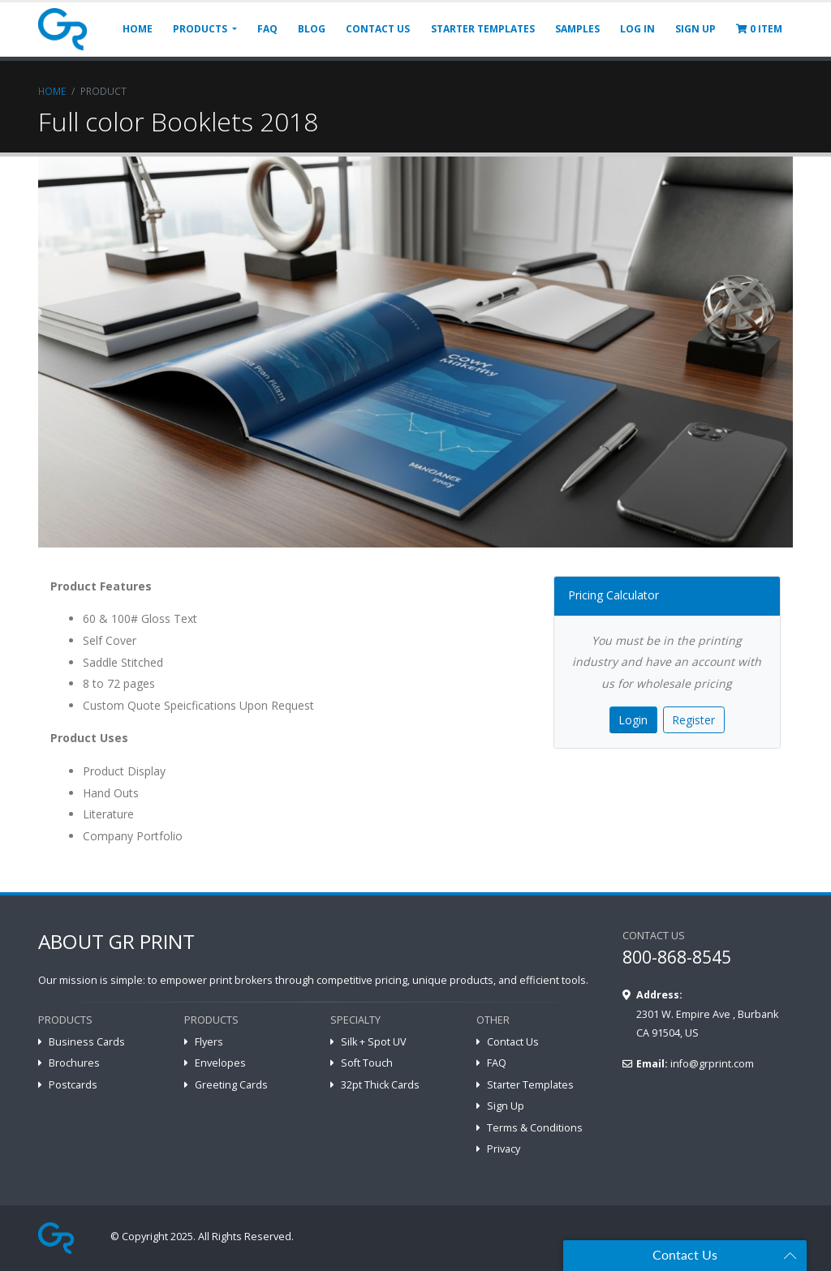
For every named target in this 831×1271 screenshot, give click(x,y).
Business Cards (87, 1042)
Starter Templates (530, 1085)
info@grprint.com (712, 1064)
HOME (138, 29)
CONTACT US (378, 29)
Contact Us (513, 1042)
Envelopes (220, 1063)
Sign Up (505, 1106)
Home (52, 90)
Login (633, 720)
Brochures (74, 1063)
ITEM (759, 29)
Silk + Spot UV (374, 1042)
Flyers (209, 1042)
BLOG (311, 29)
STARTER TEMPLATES (483, 29)
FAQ (267, 29)
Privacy (503, 1149)
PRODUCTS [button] (201, 29)
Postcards (73, 1085)
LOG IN (637, 29)
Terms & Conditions (535, 1128)
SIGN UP (695, 29)
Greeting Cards (231, 1085)
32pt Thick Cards (380, 1085)
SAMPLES (577, 29)
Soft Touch (367, 1063)
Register (693, 720)
